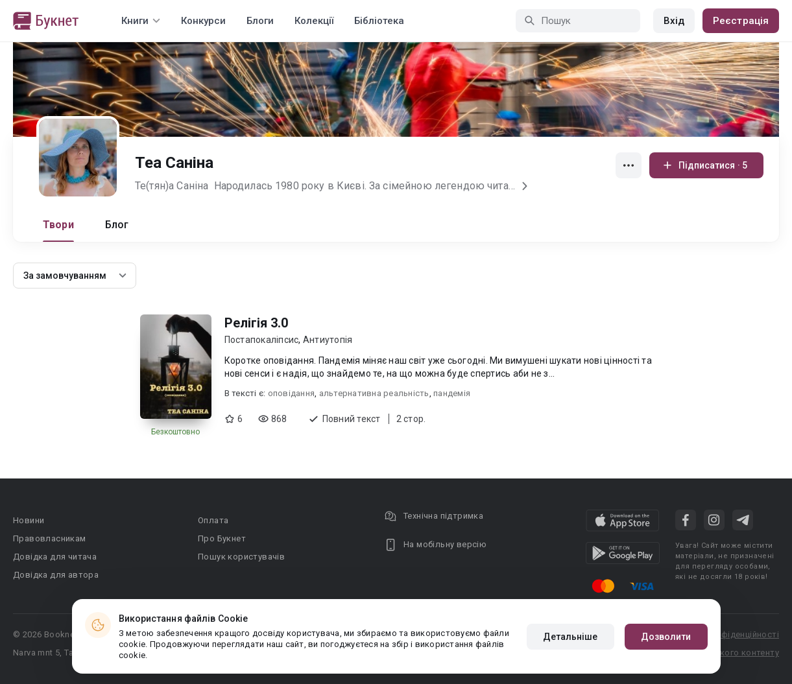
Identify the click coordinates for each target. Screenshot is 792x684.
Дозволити (666, 636)
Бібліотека (379, 21)
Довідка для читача (55, 556)
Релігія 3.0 (256, 323)
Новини (28, 520)
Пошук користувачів (241, 556)
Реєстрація (741, 21)
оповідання (291, 393)
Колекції (313, 21)
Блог (117, 224)
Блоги (260, 21)
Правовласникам (49, 538)
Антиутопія (328, 340)
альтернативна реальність (374, 393)
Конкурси (203, 21)
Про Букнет (222, 538)
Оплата (213, 520)
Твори (58, 224)
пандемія (451, 393)
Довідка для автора (56, 575)
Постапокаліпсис (261, 340)
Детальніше (570, 636)
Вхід (674, 21)
